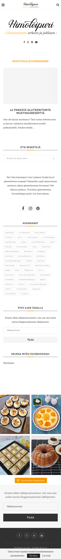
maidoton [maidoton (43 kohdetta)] (46, 247)
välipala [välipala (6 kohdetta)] (25, 294)
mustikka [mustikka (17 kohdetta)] (40, 256)
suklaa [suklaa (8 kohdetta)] (21, 284)
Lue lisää (46, 556)
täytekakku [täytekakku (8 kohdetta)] (21, 289)
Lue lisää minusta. (41, 193)
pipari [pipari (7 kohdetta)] (7, 270)
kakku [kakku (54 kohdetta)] (24, 242)
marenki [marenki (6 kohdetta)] (41, 251)
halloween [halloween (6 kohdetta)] (40, 233)
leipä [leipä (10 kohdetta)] (34, 247)
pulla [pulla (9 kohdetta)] (40, 270)
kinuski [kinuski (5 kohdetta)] (8, 247)
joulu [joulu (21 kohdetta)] (20, 237)
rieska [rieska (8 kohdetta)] (43, 280)
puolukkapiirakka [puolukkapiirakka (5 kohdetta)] (27, 275)
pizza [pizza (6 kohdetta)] (17, 270)
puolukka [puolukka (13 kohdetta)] (9, 275)
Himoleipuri (8, 363)
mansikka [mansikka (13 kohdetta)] (28, 251)
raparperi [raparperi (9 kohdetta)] (9, 280)
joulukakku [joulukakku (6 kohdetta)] (32, 237)
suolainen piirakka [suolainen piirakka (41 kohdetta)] (38, 284)
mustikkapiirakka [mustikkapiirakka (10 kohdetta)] (13, 261)
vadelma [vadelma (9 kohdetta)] (36, 289)
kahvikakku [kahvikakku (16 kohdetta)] (10, 242)
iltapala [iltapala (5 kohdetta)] (9, 237)
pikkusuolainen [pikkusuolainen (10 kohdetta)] (42, 265)
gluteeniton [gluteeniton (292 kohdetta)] (24, 233)
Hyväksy (33, 555)
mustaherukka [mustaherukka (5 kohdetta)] (24, 256)
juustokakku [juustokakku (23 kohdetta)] (49, 237)
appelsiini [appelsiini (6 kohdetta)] (9, 233)
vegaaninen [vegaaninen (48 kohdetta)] (10, 294)
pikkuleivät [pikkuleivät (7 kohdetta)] (24, 265)
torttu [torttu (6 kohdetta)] (8, 289)
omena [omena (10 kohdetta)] (29, 261)
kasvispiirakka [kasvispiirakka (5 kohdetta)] (38, 242)
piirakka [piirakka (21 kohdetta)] (41, 261)
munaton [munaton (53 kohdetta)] (9, 256)
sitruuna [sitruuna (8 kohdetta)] (9, 284)
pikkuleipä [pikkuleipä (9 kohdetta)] (10, 265)
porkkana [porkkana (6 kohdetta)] (28, 270)
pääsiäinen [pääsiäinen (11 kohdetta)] (45, 275)
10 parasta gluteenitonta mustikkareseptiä (30, 111)
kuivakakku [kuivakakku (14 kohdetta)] (22, 247)
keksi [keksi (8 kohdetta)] (52, 242)
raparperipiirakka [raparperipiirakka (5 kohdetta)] (27, 280)
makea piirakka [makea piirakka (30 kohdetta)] (12, 251)
